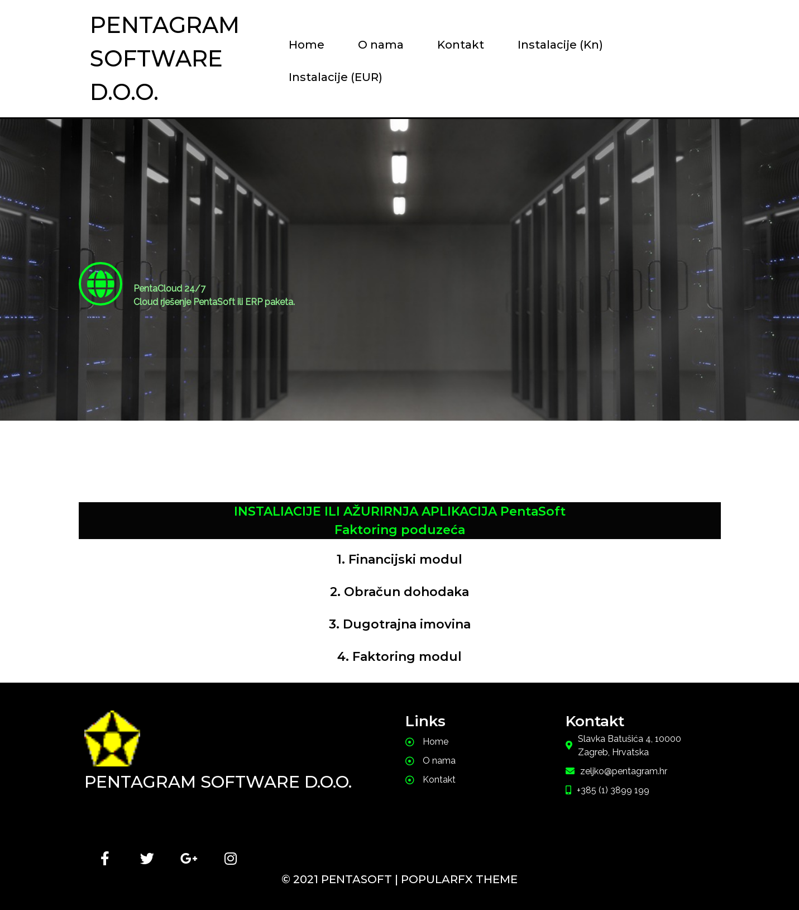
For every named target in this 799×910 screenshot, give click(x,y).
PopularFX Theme (459, 879)
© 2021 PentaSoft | (341, 879)
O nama (381, 44)
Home (306, 44)
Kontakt (460, 44)
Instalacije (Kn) (560, 44)
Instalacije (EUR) (335, 77)
